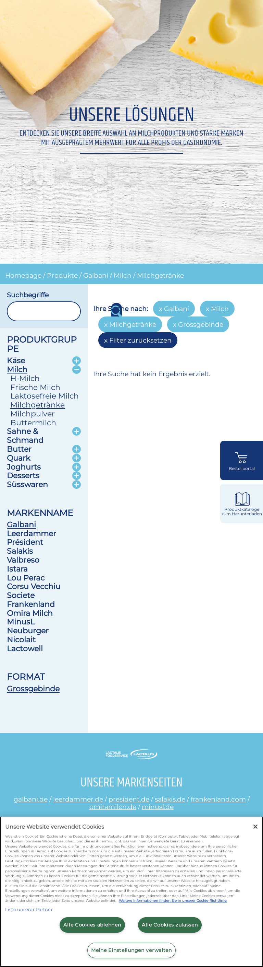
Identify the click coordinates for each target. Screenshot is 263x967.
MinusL (21, 621)
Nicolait (21, 639)
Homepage (23, 275)
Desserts (23, 475)
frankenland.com (218, 799)
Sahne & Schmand (25, 435)
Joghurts (24, 467)
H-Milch (25, 378)
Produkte (62, 275)
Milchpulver (32, 413)
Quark (18, 458)
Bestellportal (242, 468)
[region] (131, 892)
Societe (21, 595)
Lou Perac (26, 578)
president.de (129, 799)
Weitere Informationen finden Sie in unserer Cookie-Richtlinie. (173, 900)
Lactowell (25, 648)
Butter (19, 449)
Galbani (95, 275)
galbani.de (31, 799)
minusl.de (158, 807)
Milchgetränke (160, 275)
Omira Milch (30, 613)
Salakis (20, 551)
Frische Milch (35, 387)
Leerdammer (31, 533)
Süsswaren (27, 484)
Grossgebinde (33, 688)
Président (25, 542)
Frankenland (31, 604)
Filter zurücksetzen (140, 340)
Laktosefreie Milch (44, 396)
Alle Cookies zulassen (170, 925)
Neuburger (28, 630)
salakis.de (170, 799)
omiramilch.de (112, 807)
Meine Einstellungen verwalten (131, 950)
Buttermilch (33, 422)
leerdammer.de (78, 799)
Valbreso (23, 560)
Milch (123, 275)
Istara (17, 569)
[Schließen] (255, 826)
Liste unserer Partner (29, 909)
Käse (16, 360)
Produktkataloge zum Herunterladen (242, 511)
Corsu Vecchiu (34, 586)
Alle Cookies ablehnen (92, 925)
